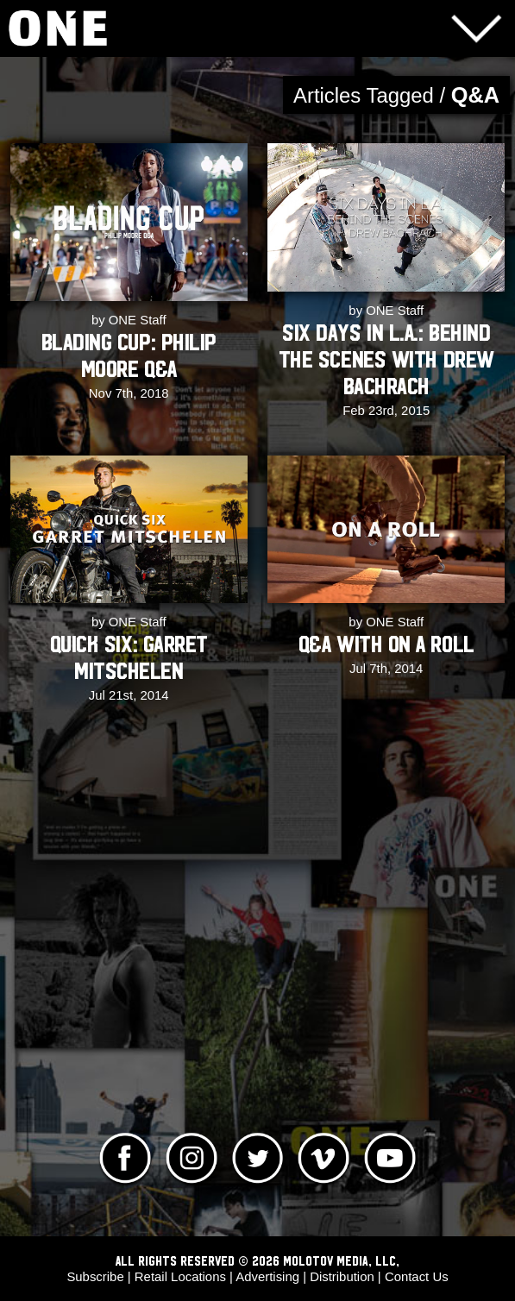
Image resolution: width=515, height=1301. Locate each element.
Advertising (267, 1276)
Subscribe (94, 1276)
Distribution (342, 1276)
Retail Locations (180, 1276)
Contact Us (417, 1276)
